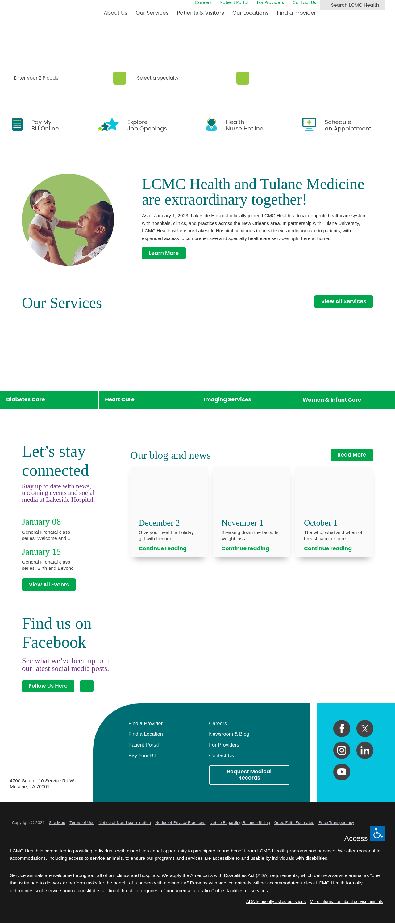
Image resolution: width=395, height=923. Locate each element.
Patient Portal (234, 3)
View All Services (343, 301)
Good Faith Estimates (294, 822)
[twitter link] (364, 728)
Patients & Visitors (200, 13)
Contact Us (304, 3)
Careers (203, 3)
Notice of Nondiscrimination (124, 822)
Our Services (152, 13)
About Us (115, 13)
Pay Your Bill (142, 755)
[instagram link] (341, 750)
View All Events (49, 584)
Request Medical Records (249, 774)
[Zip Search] (119, 78)
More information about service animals (346, 901)
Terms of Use (81, 822)
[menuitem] (115, 15)
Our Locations (250, 13)
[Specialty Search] (242, 78)
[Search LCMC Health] (325, 5)
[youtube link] (341, 772)
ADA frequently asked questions (276, 901)
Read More (351, 454)
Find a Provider (296, 13)
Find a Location (145, 734)
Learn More (164, 253)
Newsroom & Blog (229, 734)
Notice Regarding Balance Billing (240, 822)
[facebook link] (341, 728)
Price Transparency (336, 822)
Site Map (57, 822)
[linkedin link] (364, 750)
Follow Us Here (48, 685)
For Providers (270, 3)
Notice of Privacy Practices (180, 822)
